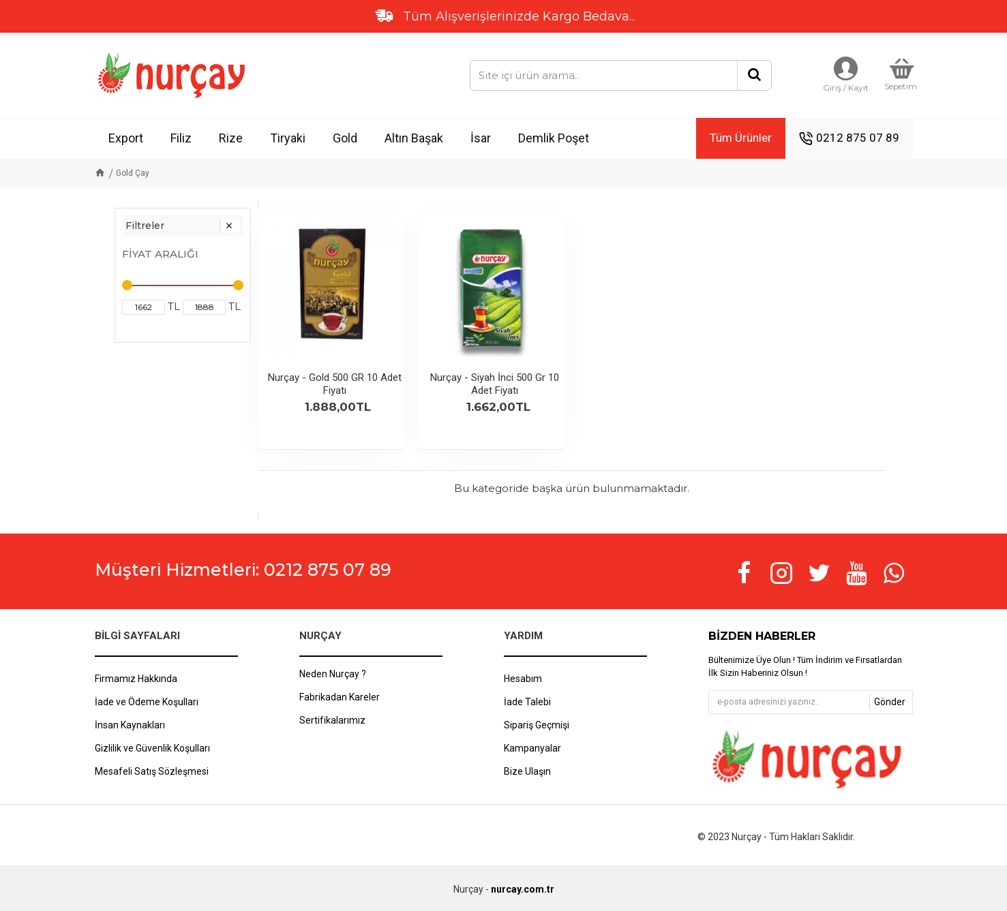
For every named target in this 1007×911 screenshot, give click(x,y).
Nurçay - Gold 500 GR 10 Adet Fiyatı (335, 384)
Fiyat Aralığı (160, 253)
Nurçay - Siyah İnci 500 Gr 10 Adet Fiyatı (494, 384)
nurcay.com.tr (522, 889)
